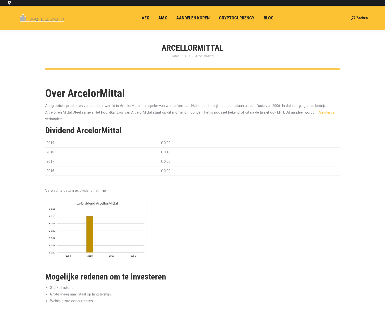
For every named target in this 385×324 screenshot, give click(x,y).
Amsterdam (328, 112)
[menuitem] (145, 18)
